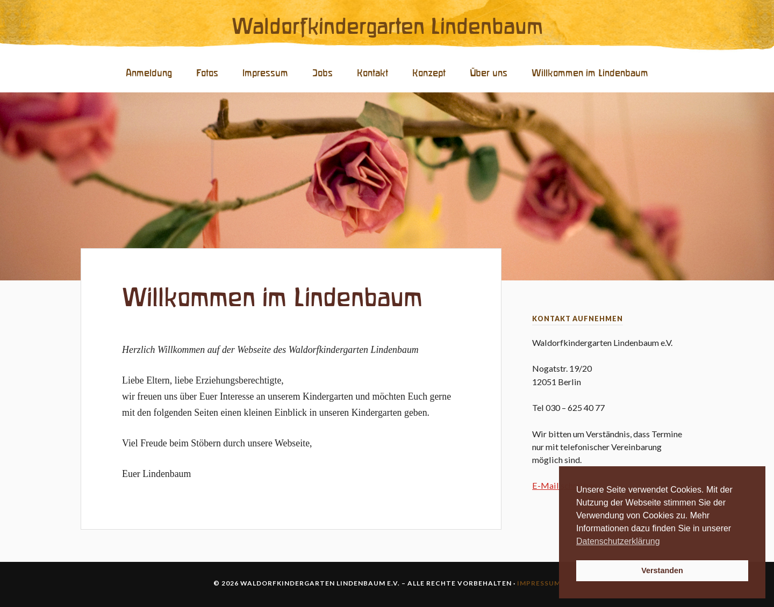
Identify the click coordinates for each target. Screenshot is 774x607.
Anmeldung (149, 73)
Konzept (429, 73)
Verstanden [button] (662, 570)
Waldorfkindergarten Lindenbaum (387, 27)
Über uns (488, 73)
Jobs (322, 73)
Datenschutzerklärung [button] (618, 541)
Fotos (207, 73)
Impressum (265, 73)
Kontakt (372, 73)
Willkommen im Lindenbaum (590, 73)
